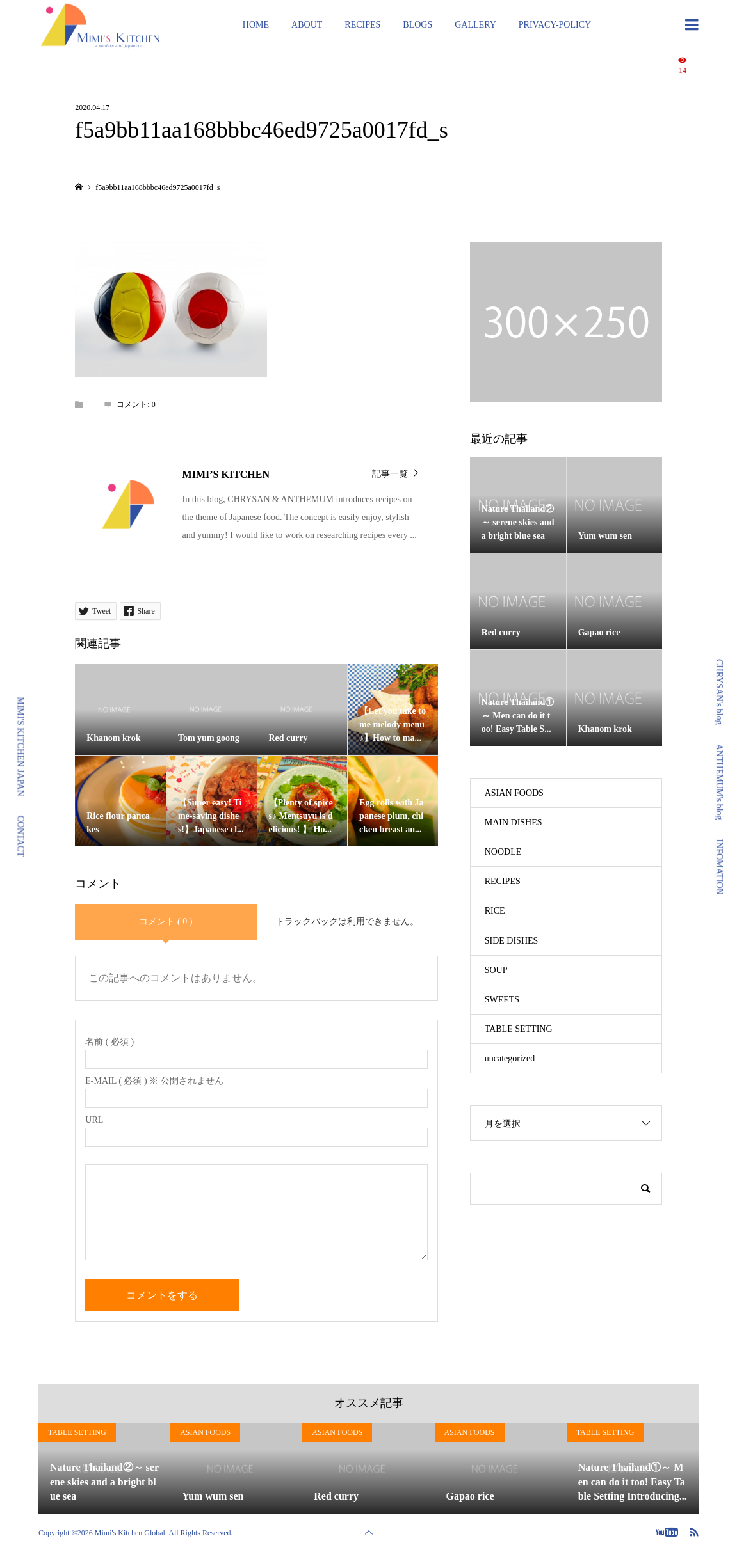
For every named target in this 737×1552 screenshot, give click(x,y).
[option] (104, 1468)
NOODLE (503, 852)
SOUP (496, 970)
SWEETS (502, 999)
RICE (495, 910)
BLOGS (417, 24)
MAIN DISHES (513, 822)
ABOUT (306, 24)
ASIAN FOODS (514, 793)
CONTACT (21, 836)
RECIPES (362, 24)
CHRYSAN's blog (719, 692)
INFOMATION (719, 867)
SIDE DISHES (512, 941)
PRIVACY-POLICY (555, 24)
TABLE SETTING (519, 1029)
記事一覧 (390, 474)
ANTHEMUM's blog (719, 782)
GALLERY (475, 24)
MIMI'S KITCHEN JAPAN (21, 746)
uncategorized (510, 1058)
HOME (256, 24)
